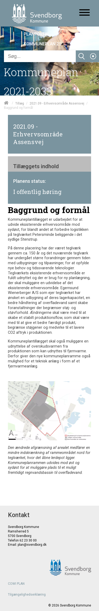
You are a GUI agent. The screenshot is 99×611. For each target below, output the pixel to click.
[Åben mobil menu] (84, 13)
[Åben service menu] (93, 56)
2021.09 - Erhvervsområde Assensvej (57, 103)
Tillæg (19, 103)
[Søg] (40, 56)
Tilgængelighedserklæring (27, 594)
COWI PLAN (16, 584)
